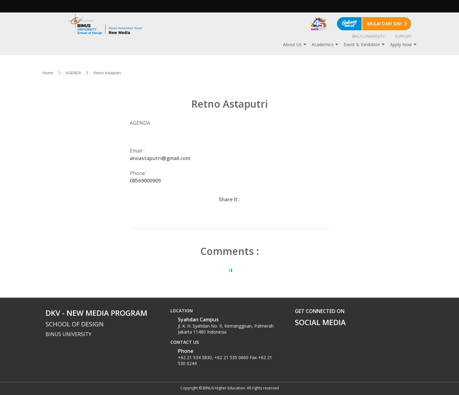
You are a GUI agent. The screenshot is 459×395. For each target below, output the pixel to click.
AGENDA (73, 73)
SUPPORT (403, 36)
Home (47, 73)
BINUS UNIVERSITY (368, 36)
